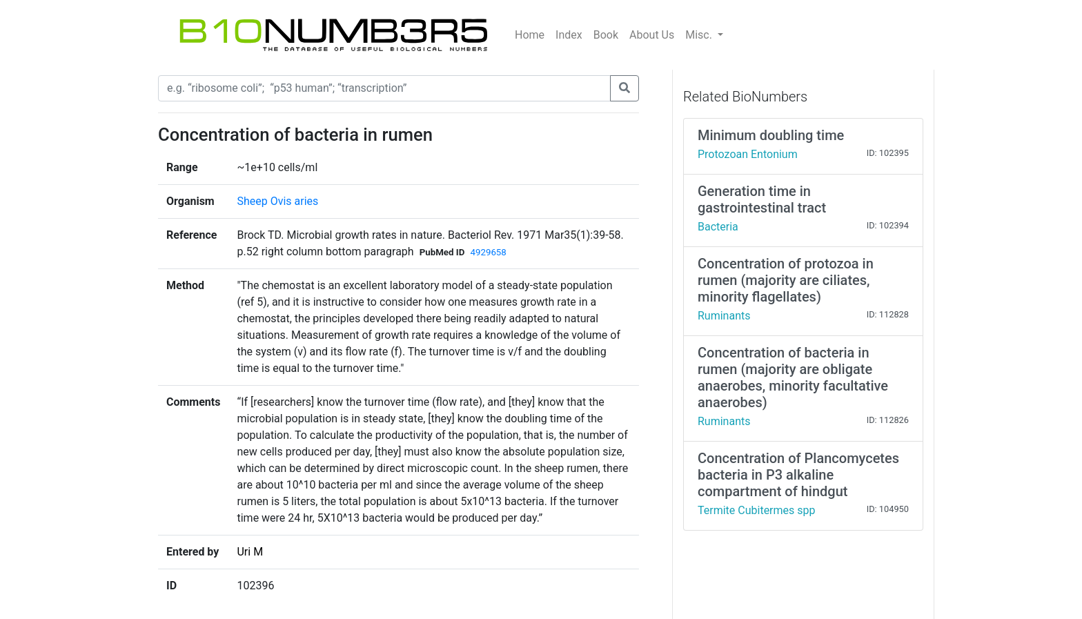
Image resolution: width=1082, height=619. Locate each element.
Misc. (700, 34)
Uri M (250, 551)
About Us (651, 34)
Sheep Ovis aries (277, 201)
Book (605, 34)
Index (568, 34)
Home (529, 34)
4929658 (488, 252)
